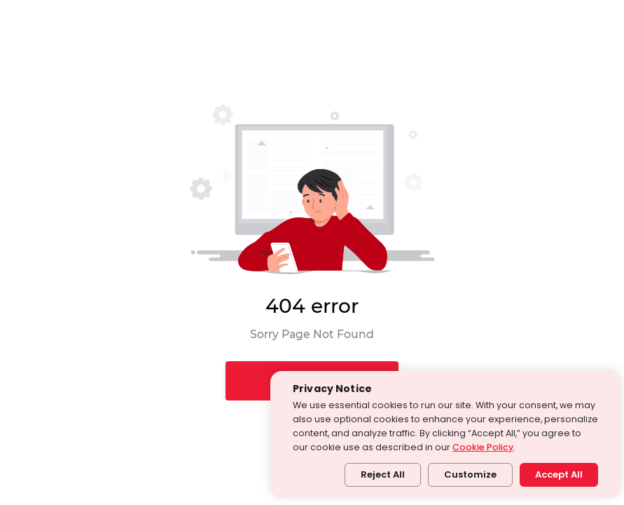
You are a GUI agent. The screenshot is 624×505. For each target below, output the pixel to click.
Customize (470, 474)
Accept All (559, 474)
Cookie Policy (482, 447)
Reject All (383, 474)
